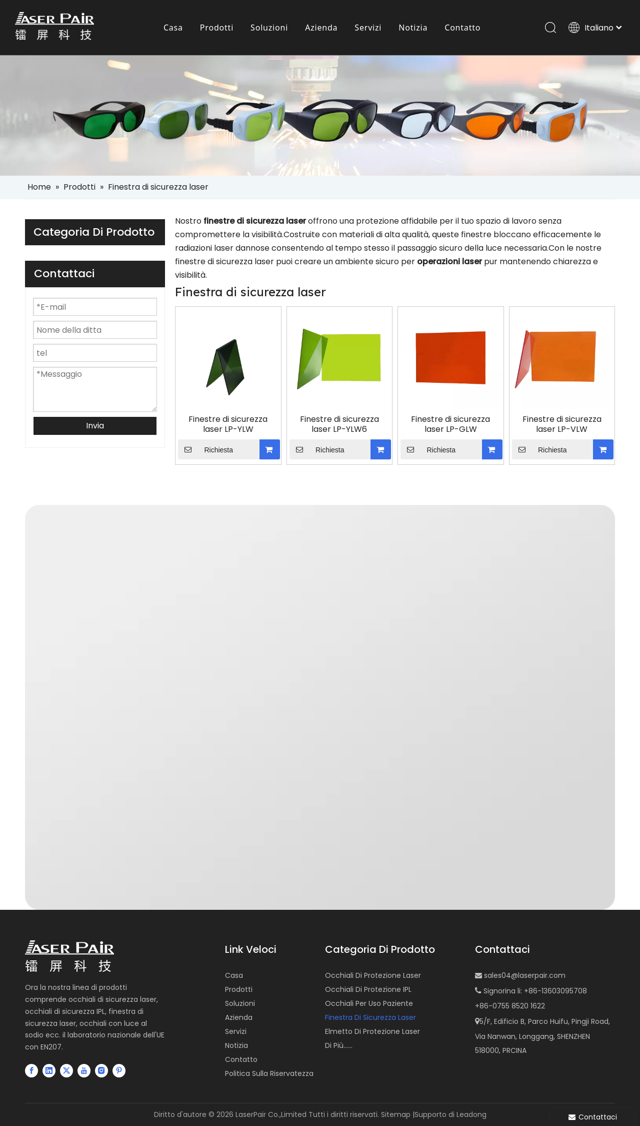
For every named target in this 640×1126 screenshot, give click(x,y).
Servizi (235, 1031)
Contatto (241, 1059)
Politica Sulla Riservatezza (269, 1073)
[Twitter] (66, 1070)
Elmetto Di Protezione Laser (372, 1031)
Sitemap (395, 1114)
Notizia (236, 1045)
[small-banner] (320, 116)
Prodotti (238, 989)
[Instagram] (101, 1070)
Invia (95, 425)
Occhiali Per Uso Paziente (369, 1003)
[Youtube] (84, 1070)
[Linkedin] (49, 1070)
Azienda (238, 1017)
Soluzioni (240, 1003)
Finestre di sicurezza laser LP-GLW (450, 424)
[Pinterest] (119, 1070)
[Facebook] (31, 1070)
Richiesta (205, 449)
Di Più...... (338, 1045)
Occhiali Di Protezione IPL (368, 989)
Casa (234, 975)
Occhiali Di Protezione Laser (373, 975)
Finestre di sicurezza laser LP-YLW (228, 424)
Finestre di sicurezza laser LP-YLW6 (339, 424)
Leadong (471, 1114)
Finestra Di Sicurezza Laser (370, 1017)
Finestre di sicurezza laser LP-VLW (562, 424)
